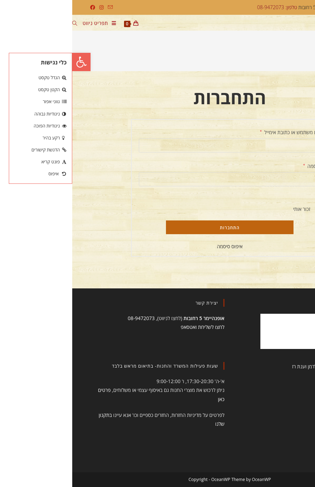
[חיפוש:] (5, 24)
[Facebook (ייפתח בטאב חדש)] (20, 7)
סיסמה (239, 165)
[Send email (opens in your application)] (37, 7)
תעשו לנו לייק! (272, 303)
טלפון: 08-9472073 (205, 7)
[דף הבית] (297, 53)
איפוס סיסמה (157, 246)
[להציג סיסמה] (245, 193)
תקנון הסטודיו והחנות (273, 382)
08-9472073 (68, 318)
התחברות (157, 228)
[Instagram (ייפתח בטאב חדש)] (29, 7)
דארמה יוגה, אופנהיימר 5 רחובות (261, 7)
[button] (9, 62)
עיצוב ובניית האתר (276, 366)
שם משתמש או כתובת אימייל (218, 132)
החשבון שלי (277, 53)
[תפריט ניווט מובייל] (30, 24)
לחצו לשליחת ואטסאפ (130, 327)
